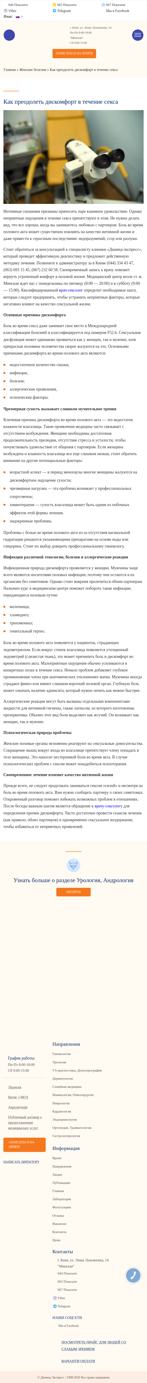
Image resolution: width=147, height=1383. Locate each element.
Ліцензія (14, 1087)
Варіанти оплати (78, 1360)
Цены (56, 1239)
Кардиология (61, 1111)
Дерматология (62, 1078)
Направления (61, 1166)
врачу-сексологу (109, 806)
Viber (12, 11)
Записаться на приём (74, 53)
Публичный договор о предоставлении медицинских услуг (25, 1122)
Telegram (64, 11)
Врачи (56, 1157)
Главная (58, 1190)
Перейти (73, 891)
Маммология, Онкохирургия (72, 1094)
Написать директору (21, 1161)
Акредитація (18, 1107)
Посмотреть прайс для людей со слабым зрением (94, 1345)
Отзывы (58, 1215)
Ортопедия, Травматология (71, 1127)
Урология (59, 1062)
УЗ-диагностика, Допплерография (77, 1070)
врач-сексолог (71, 290)
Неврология (60, 1103)
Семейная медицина (67, 1086)
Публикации (61, 1182)
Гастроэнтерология (66, 1135)
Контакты (59, 1231)
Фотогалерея (61, 1207)
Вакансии (59, 1223)
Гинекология (61, 1053)
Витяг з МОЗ (18, 1097)
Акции (57, 1174)
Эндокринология (64, 1119)
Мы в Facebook (117, 11)
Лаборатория (61, 1198)
